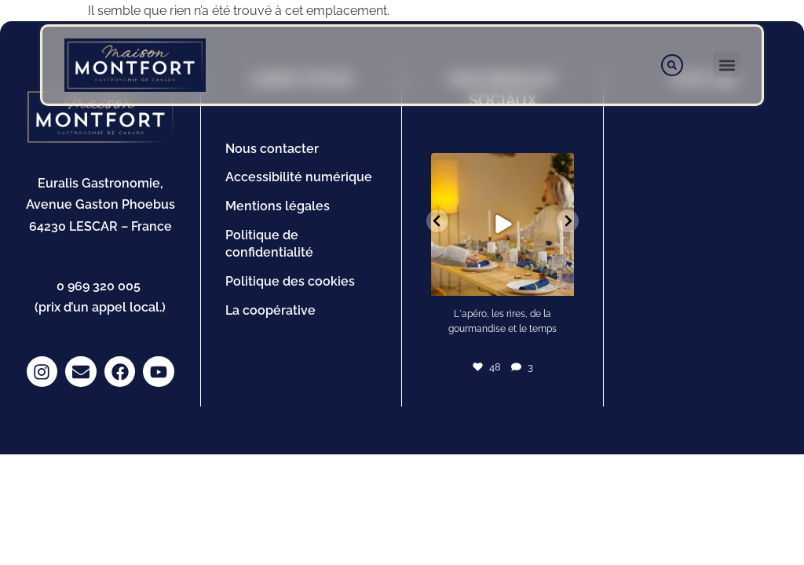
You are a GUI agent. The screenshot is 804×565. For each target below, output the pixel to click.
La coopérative (270, 310)
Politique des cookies (290, 281)
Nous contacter (272, 148)
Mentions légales (277, 206)
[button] (727, 65)
